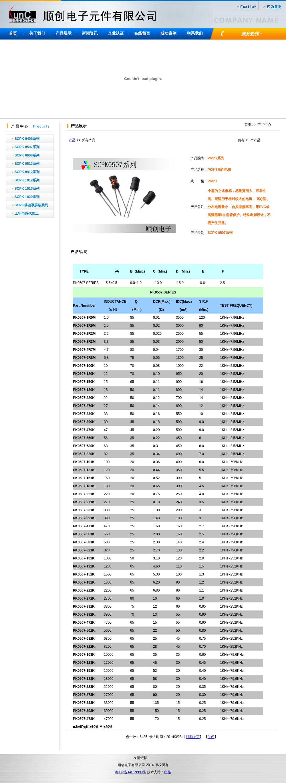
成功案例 (168, 33)
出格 (167, 772)
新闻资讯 (90, 33)
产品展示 (63, 33)
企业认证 (116, 33)
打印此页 (193, 737)
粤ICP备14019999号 (130, 772)
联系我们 (195, 33)
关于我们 (37, 33)
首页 (13, 33)
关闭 (211, 737)
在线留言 (142, 33)
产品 (72, 140)
